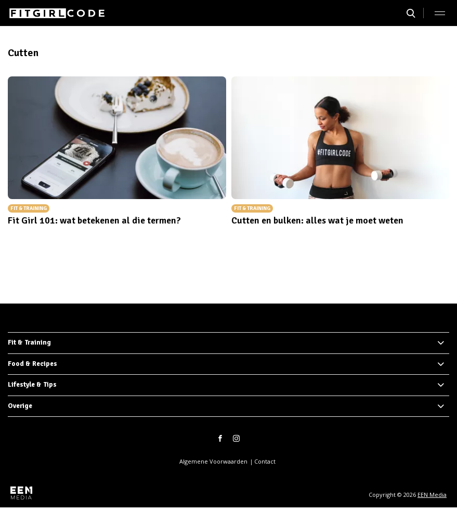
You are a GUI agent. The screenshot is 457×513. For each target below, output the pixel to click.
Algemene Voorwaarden (213, 461)
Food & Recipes (32, 364)
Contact (265, 461)
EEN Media (432, 494)
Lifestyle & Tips (32, 384)
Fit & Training (29, 342)
